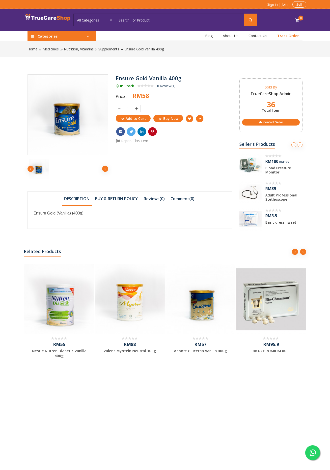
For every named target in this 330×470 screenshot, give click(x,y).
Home (32, 49)
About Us (231, 35)
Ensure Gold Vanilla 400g (144, 49)
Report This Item (132, 140)
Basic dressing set (280, 222)
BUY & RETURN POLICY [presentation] (116, 198)
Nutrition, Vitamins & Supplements (91, 49)
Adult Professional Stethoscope (281, 197)
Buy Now (168, 118)
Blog (209, 35)
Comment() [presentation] (182, 198)
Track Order (288, 35)
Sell (299, 4)
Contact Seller (271, 122)
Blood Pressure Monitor (278, 170)
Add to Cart (133, 118)
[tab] (77, 198)
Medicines (51, 49)
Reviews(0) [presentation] (154, 198)
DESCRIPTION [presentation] (76, 198)
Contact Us (257, 35)
